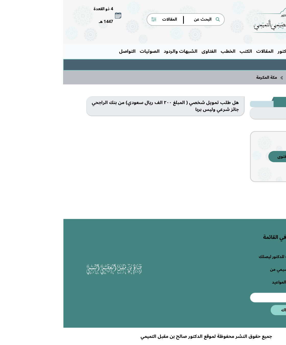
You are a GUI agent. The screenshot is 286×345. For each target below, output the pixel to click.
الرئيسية (251, 51)
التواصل (64, 51)
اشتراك (224, 310)
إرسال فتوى (224, 156)
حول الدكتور (226, 51)
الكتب (182, 51)
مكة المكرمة (203, 77)
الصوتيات (87, 51)
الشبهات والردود (117, 51)
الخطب (165, 51)
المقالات (201, 51)
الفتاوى (145, 51)
